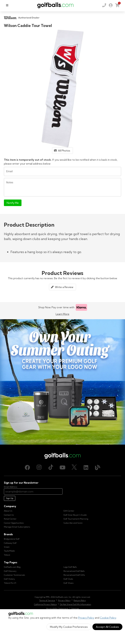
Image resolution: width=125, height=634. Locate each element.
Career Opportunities (14, 523)
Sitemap (75, 608)
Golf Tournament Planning (75, 519)
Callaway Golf (10, 543)
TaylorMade (9, 551)
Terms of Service (47, 600)
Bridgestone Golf (12, 539)
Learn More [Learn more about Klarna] (62, 314)
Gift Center (68, 511)
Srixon (7, 547)
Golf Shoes (68, 583)
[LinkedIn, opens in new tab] (86, 467)
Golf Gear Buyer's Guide (75, 515)
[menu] (7, 5)
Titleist (7, 555)
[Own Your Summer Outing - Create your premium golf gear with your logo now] (62, 382)
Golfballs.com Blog (12, 567)
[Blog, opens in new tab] (98, 467)
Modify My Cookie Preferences (69, 626)
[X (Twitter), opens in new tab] (74, 467)
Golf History (9, 579)
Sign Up (9, 498)
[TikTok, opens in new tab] (51, 467)
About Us (8, 511)
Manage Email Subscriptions (17, 527)
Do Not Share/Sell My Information (75, 604)
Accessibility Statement (57, 608)
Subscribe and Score (73, 523)
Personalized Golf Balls (74, 571)
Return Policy (80, 600)
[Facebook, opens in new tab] (27, 467)
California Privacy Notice (45, 604)
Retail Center (10, 519)
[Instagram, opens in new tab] (39, 467)
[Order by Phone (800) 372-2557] (104, 5)
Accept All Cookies (107, 626)
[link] (110, 5)
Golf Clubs (68, 579)
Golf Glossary (10, 571)
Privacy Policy (86, 617)
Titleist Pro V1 (10, 583)
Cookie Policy (108, 617)
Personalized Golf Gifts (74, 575)
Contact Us (9, 515)
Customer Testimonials (14, 575)
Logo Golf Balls (70, 567)
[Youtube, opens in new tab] (62, 467)
